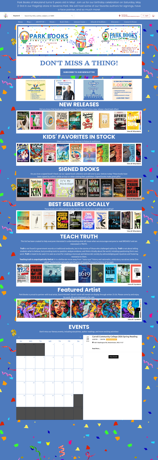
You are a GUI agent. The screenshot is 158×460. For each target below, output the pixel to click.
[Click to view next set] (138, 121)
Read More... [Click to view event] (96, 348)
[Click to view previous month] (19, 337)
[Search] (72, 16)
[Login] (145, 15)
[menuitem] (20, 22)
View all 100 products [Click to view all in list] (134, 131)
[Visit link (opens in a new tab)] (79, 72)
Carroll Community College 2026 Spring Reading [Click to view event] (114, 336)
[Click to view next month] (80, 337)
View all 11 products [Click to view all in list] (134, 319)
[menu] (79, 22)
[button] (129, 16)
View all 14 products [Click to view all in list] (134, 284)
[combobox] (18, 16)
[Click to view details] (23, 120)
